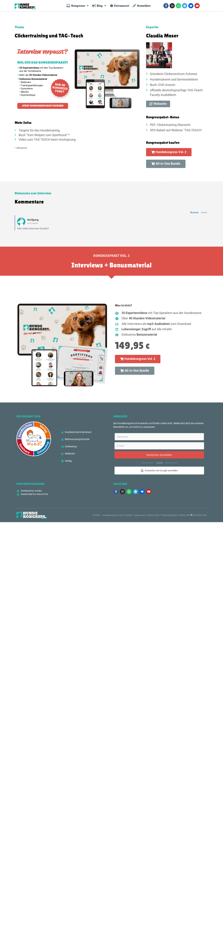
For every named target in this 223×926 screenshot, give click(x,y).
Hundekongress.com (113, 515)
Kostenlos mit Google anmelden (159, 471)
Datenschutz (153, 515)
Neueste (194, 212)
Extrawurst (119, 7)
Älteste (204, 212)
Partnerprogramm (169, 515)
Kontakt (128, 515)
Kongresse (77, 7)
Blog (99, 7)
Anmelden (142, 7)
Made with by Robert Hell (193, 515)
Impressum (139, 515)
